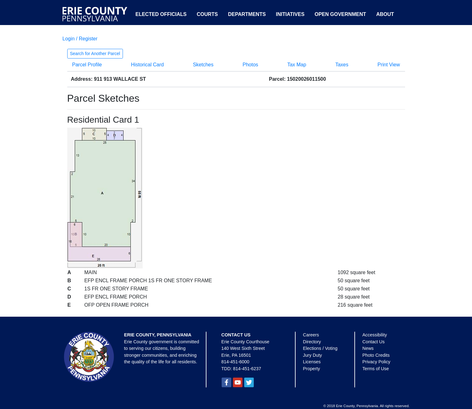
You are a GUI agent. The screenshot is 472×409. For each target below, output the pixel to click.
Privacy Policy (377, 361)
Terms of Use (376, 368)
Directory (312, 341)
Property (311, 368)
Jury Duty (312, 355)
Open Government (340, 14)
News (368, 348)
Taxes (341, 64)
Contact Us (374, 341)
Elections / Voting (320, 348)
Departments (247, 14)
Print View (389, 64)
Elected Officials (161, 14)
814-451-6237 (247, 368)
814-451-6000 (235, 361)
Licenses (312, 361)
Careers (311, 334)
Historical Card (147, 64)
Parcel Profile (87, 64)
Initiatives (290, 14)
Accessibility (375, 334)
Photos (250, 64)
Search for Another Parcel (95, 53)
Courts (207, 14)
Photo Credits (376, 355)
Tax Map (296, 64)
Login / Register (80, 38)
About (385, 14)
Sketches (203, 64)
